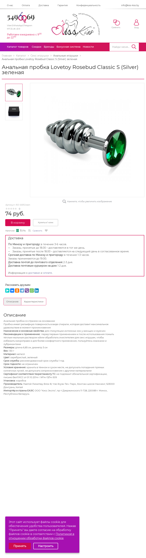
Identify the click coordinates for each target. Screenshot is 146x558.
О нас (10, 5)
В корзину (18, 222)
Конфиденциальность (88, 5)
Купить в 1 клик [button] (45, 222)
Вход (136, 24)
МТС (9, 29)
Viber (9, 25)
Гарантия (63, 5)
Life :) (14, 29)
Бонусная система (68, 46)
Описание (12, 301)
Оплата (26, 5)
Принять (19, 546)
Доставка (44, 5)
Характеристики (33, 301)
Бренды (49, 46)
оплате (47, 272)
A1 (19, 29)
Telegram (28, 25)
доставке (34, 272)
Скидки (36, 46)
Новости (88, 46)
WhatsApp (18, 25)
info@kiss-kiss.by (130, 5)
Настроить (45, 546)
